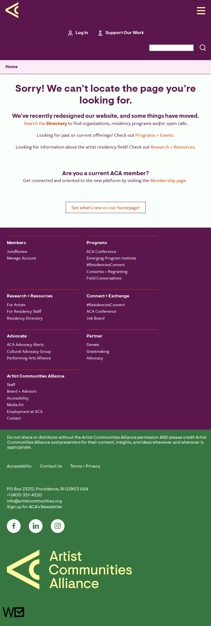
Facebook (14, 526)
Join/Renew (17, 251)
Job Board (95, 318)
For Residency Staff (24, 311)
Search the (45, 123)
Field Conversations (104, 278)
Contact (14, 418)
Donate (93, 344)
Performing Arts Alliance (29, 358)
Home (11, 67)
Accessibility (18, 398)
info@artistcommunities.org (34, 501)
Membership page (168, 180)
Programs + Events (154, 135)
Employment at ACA (25, 411)
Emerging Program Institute (111, 258)
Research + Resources (173, 146)
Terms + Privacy (85, 466)
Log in (82, 33)
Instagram (58, 526)
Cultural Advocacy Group (29, 351)
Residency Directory (25, 318)
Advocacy (95, 358)
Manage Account (21, 258)
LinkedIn (36, 526)
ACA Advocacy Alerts (25, 344)
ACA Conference (101, 251)
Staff (11, 384)
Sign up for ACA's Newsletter (34, 507)
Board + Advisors (22, 391)
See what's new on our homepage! (105, 207)
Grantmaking (98, 351)
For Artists (16, 304)
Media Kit (15, 404)
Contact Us (51, 466)
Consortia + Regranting (107, 271)
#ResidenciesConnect (106, 264)
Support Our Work (125, 33)
